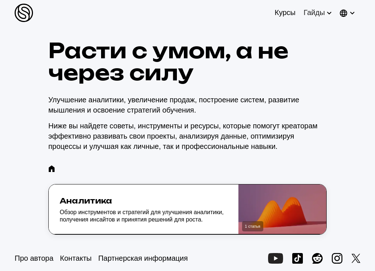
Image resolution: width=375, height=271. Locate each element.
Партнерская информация (143, 258)
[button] (317, 12)
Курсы (285, 12)
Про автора (34, 258)
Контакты (76, 258)
